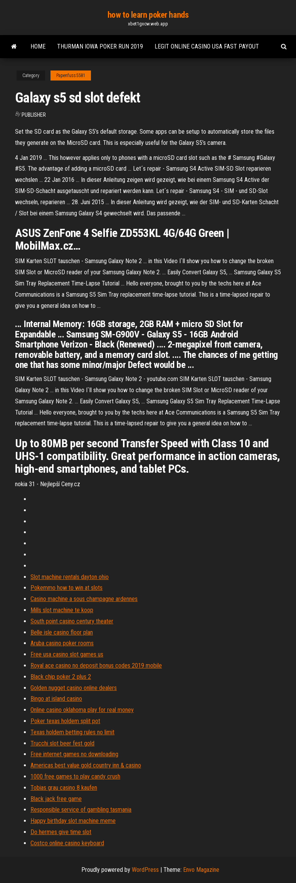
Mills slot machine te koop (61, 610)
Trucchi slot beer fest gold (62, 743)
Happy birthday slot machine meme (73, 820)
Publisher (34, 115)
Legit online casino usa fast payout (207, 46)
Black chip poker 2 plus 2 (60, 676)
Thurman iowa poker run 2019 (100, 46)
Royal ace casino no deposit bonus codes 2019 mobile (96, 665)
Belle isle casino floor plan (61, 632)
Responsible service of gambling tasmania (80, 809)
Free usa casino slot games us (66, 654)
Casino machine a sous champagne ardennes (84, 599)
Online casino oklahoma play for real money (82, 709)
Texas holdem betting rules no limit (72, 732)
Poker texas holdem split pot (65, 721)
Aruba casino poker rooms (62, 643)
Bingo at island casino (56, 698)
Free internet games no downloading (74, 754)
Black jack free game (56, 798)
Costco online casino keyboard (67, 843)
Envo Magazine (201, 869)
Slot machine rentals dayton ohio (69, 577)
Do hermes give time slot (60, 832)
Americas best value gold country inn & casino (85, 765)
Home (37, 46)
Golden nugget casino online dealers (73, 688)
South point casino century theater (71, 621)
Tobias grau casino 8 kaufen (63, 787)
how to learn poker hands (148, 15)
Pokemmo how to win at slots (66, 587)
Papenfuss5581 (70, 75)
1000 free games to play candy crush (75, 776)
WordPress (145, 869)
